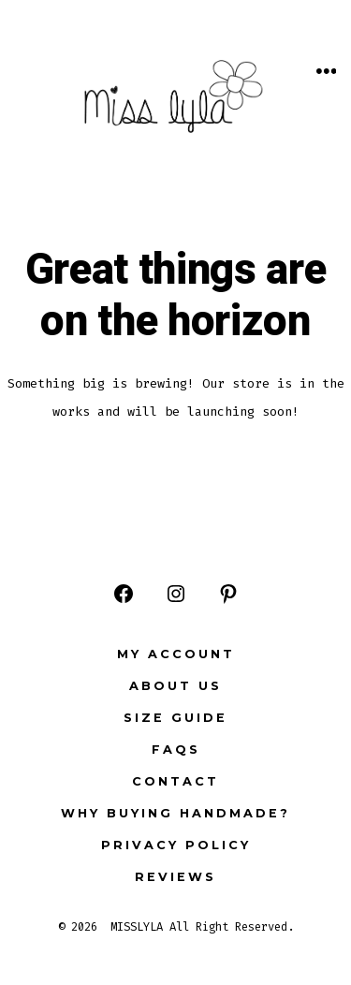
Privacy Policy (176, 845)
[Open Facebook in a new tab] (123, 593)
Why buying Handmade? (175, 813)
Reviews (175, 877)
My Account (176, 654)
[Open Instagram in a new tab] (176, 593)
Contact (175, 781)
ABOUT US (175, 686)
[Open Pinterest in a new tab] (228, 593)
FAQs (176, 749)
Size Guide (175, 718)
